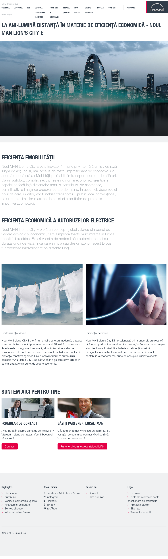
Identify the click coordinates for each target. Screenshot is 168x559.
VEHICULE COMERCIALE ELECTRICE (40, 12)
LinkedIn (52, 500)
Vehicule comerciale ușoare (21, 500)
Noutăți (100, 7)
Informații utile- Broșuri (18, 512)
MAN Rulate (77, 10)
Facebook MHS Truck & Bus (63, 493)
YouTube (52, 508)
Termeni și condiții (141, 512)
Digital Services (89, 10)
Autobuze (18, 7)
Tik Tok (51, 504)
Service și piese (66, 10)
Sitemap (135, 508)
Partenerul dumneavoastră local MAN (82, 446)
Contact (112, 7)
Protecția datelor (140, 504)
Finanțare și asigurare (54, 12)
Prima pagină (7, 14)
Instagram (52, 497)
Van (28, 7)
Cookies (135, 493)
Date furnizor (96, 497)
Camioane (6, 7)
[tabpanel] (84, 88)
